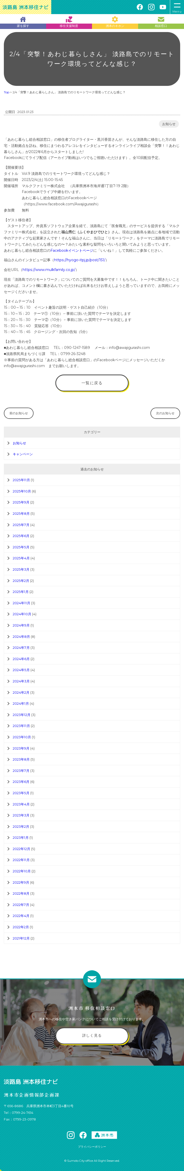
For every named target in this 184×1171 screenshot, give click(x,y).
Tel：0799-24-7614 (18, 1113)
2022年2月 (21, 927)
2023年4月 (21, 804)
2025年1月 (21, 592)
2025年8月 (21, 513)
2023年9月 (21, 748)
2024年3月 (21, 681)
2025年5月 (21, 547)
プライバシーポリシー (92, 1146)
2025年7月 (21, 525)
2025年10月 (22, 491)
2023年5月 (21, 793)
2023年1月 (21, 837)
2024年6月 (21, 659)
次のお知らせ (165, 413)
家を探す (23, 22)
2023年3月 (21, 815)
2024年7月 (21, 647)
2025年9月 (21, 502)
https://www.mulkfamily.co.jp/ (49, 269)
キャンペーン (23, 454)
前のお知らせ (18, 413)
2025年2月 (21, 581)
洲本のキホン (115, 22)
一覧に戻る (92, 382)
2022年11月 (21, 860)
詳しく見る (92, 1035)
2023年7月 (21, 771)
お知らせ (169, 124)
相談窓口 (161, 22)
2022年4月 (21, 916)
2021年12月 (21, 938)
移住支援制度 (69, 22)
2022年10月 (22, 871)
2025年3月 (21, 569)
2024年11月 (21, 603)
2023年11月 (21, 726)
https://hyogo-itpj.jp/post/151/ (79, 260)
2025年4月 (21, 558)
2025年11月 (21, 480)
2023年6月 (21, 782)
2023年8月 (21, 759)
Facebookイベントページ (71, 250)
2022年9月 (21, 882)
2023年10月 (22, 737)
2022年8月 (21, 893)
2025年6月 (21, 536)
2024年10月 (22, 614)
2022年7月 (21, 905)
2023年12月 (21, 715)
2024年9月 (21, 625)
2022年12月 (21, 849)
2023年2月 (21, 826)
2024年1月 (21, 703)
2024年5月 (21, 670)
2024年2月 (21, 692)
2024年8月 (21, 636)
